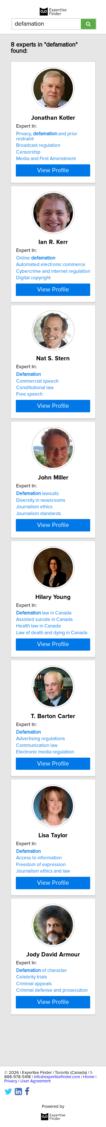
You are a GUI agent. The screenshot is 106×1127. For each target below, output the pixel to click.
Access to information (39, 885)
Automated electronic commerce (50, 264)
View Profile (53, 170)
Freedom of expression (41, 892)
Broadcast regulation (38, 145)
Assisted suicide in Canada (44, 637)
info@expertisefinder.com (57, 1077)
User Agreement (35, 1081)
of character (41, 1003)
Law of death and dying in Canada (51, 650)
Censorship (28, 152)
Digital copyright (33, 277)
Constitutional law (35, 392)
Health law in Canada (38, 644)
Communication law (37, 768)
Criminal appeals (34, 1016)
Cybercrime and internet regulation (53, 271)
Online (35, 258)
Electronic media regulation (45, 774)
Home (88, 1077)
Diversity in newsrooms (40, 513)
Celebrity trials (31, 1010)
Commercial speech (37, 386)
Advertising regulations (40, 761)
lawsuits (37, 506)
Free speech (29, 399)
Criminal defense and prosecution (52, 1023)
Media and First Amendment (46, 158)
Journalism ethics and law (43, 899)
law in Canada (44, 630)
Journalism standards (38, 526)
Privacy (10, 1081)
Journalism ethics (34, 519)
